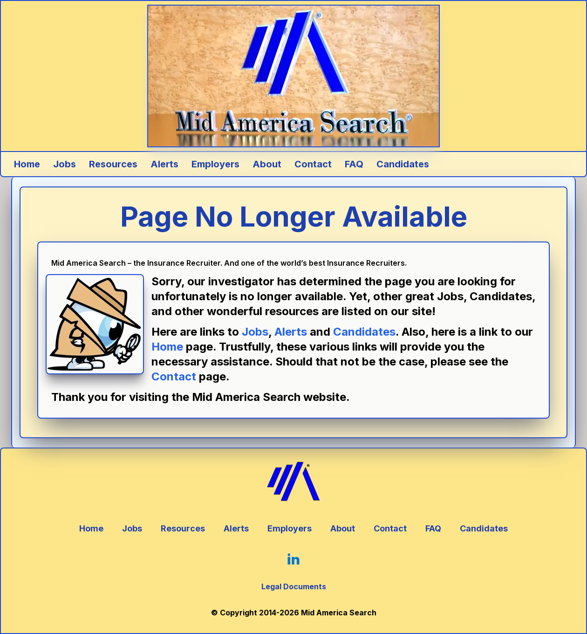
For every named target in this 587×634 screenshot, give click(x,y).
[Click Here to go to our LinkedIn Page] (293, 559)
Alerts (290, 331)
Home (167, 346)
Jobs (255, 331)
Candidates (364, 331)
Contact (173, 376)
